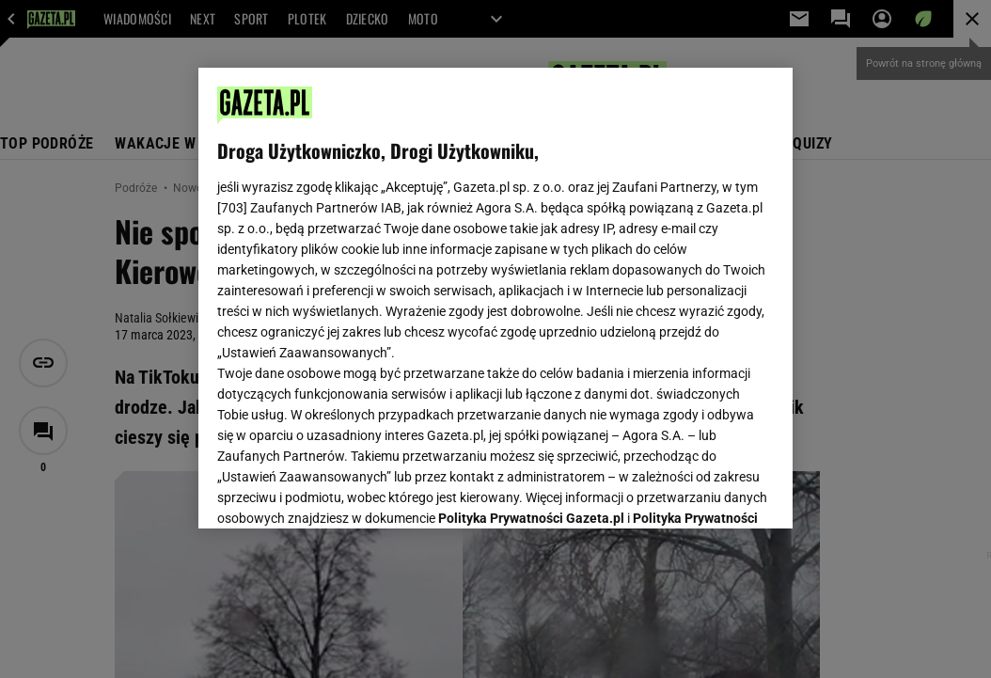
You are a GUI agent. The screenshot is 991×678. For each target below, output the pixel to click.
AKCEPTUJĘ (710, 491)
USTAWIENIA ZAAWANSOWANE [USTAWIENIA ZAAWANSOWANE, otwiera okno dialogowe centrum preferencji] (340, 490)
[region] (495, 298)
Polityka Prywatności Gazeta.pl (531, 289)
